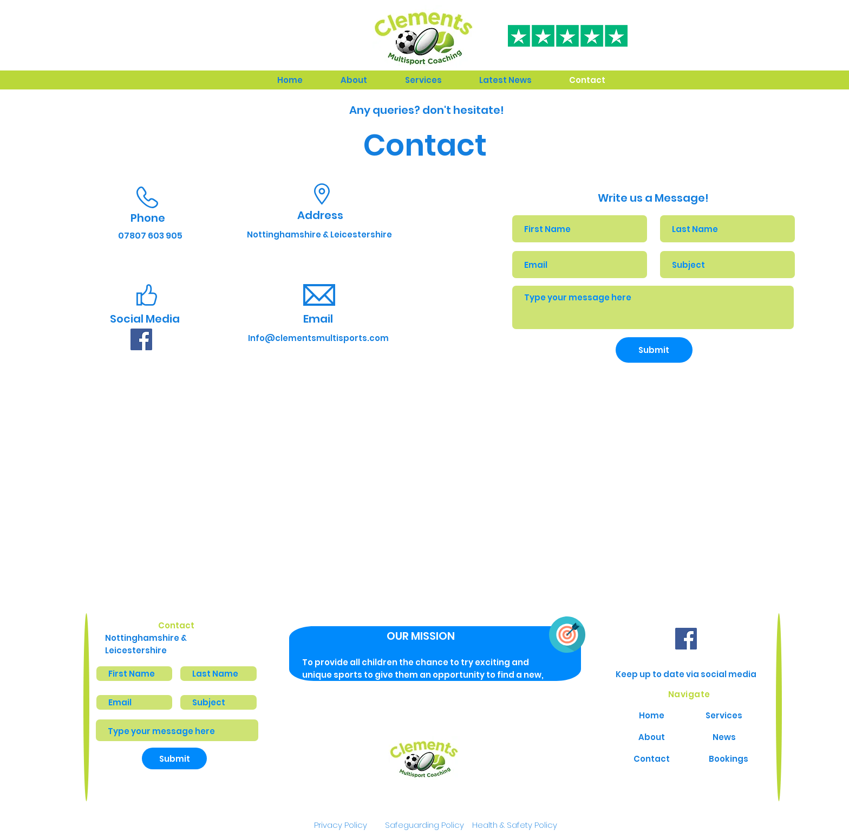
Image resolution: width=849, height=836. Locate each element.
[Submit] (654, 350)
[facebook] (141, 339)
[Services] (723, 715)
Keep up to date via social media (686, 674)
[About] (651, 737)
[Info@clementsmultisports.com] (318, 338)
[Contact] (651, 758)
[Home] (651, 715)
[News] (723, 737)
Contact (176, 625)
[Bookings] (728, 758)
